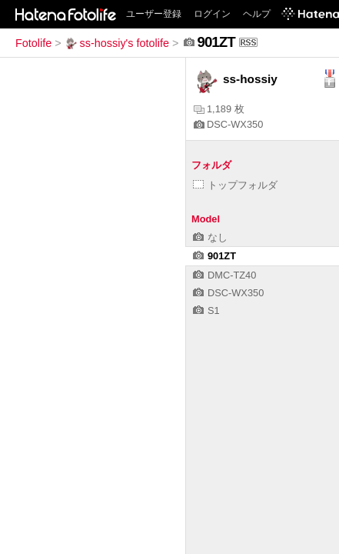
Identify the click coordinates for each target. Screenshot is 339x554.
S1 (206, 310)
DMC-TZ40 (224, 275)
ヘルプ (257, 13)
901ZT (214, 256)
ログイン (212, 13)
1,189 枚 (219, 109)
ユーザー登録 (153, 13)
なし (210, 237)
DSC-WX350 (228, 124)
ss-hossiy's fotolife (117, 43)
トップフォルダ (235, 185)
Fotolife (33, 43)
